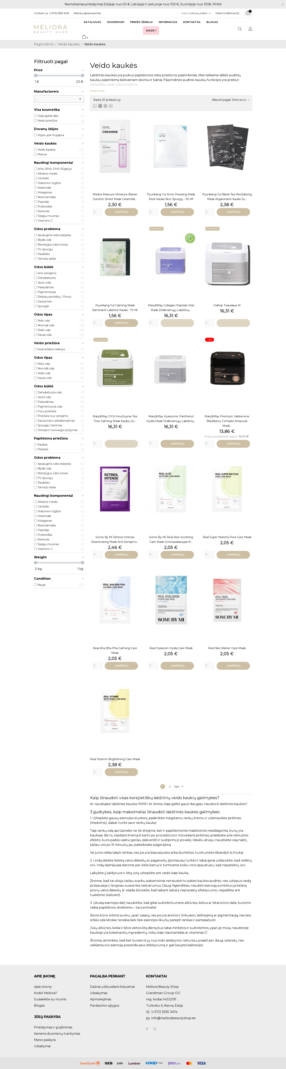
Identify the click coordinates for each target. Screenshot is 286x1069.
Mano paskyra (45, 1040)
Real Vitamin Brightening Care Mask (115, 759)
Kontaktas (191, 22)
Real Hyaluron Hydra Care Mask (171, 648)
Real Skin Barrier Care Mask (227, 648)
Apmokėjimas (100, 999)
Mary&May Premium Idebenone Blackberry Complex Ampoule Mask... (227, 421)
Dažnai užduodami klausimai (112, 987)
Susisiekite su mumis (50, 999)
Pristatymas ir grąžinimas (53, 1027)
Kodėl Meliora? (45, 993)
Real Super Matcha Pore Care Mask (227, 537)
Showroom (115, 22)
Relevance (240, 100)
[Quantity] (97, 212)
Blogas (212, 22)
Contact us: (41, 13)
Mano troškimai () (227, 13)
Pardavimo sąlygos (104, 1005)
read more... (98, 91)
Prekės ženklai (141, 22)
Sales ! (152, 29)
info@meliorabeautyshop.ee (173, 1018)
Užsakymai (42, 1046)
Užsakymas (98, 993)
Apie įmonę (43, 987)
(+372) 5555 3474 (59, 13)
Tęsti (178, 786)
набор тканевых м (227, 305)
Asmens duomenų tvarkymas (57, 1033)
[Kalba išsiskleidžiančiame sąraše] (200, 13)
